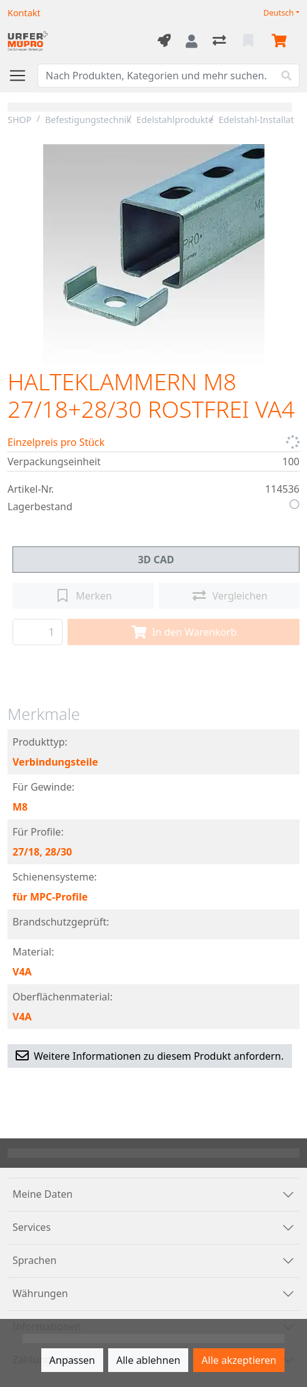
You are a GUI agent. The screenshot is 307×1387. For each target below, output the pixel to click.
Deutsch (278, 12)
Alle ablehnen (148, 1360)
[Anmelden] (191, 41)
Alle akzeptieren (238, 1360)
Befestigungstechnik (88, 120)
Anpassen (72, 1360)
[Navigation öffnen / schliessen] (23, 76)
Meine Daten (43, 1194)
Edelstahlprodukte (174, 120)
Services (32, 1227)
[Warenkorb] (281, 41)
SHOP (20, 120)
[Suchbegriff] (156, 75)
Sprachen (34, 1260)
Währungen (40, 1293)
